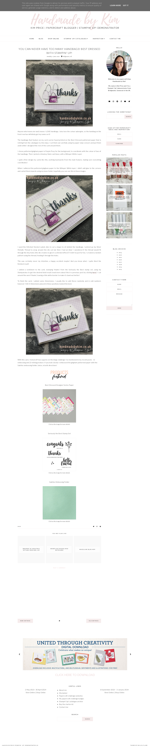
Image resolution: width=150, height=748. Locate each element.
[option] (75, 654)
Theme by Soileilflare (139, 745)
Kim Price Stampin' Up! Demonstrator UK (22, 745)
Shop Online (41, 692)
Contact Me (115, 38)
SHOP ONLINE (53, 38)
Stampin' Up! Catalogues (75, 38)
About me (63, 690)
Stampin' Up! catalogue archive (71, 701)
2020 (19, 526)
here (94, 272)
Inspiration (98, 38)
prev (19, 654)
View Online (30, 692)
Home (31, 38)
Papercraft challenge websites (71, 696)
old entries (94, 620)
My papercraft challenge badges (71, 699)
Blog (41, 38)
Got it (126, 5)
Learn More (115, 5)
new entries (25, 620)
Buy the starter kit (66, 704)
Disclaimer (63, 693)
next (130, 654)
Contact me (63, 707)
